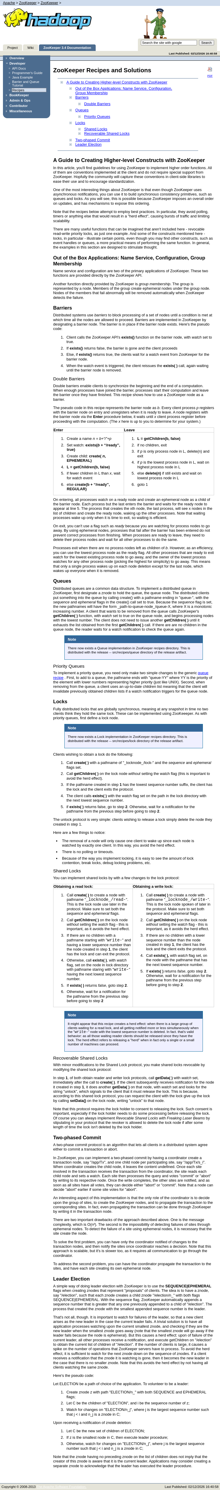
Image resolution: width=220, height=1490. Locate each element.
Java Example (22, 77)
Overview (16, 58)
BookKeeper (19, 95)
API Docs (19, 68)
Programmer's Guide (27, 73)
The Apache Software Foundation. (62, 1487)
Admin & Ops (19, 100)
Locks (80, 123)
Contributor (18, 106)
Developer (17, 63)
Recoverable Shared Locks (107, 133)
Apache (9, 3)
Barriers (82, 97)
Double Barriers (97, 104)
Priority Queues (97, 116)
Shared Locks (95, 129)
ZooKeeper (27, 3)
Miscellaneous (20, 111)
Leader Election (88, 144)
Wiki (30, 47)
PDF (210, 72)
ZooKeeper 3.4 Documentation (67, 47)
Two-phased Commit (92, 140)
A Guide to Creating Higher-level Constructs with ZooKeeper (116, 82)
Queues (82, 110)
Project (12, 47)
